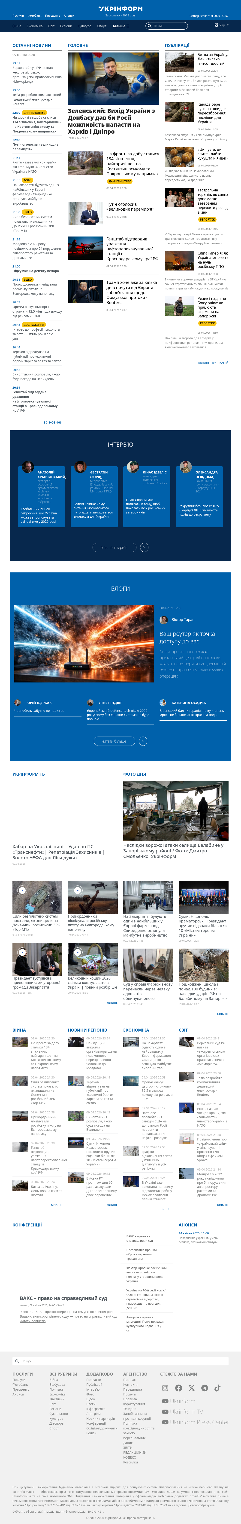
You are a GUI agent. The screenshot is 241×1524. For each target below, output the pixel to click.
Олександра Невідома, (207, 474)
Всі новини (53, 422)
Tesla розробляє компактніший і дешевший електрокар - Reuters (36, 99)
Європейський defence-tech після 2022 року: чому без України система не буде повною (118, 715)
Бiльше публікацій (213, 363)
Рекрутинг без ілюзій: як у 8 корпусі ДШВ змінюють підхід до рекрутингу (199, 510)
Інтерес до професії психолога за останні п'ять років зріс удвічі (36, 334)
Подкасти (93, 1379)
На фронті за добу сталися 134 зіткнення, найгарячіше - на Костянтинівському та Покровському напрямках (36, 124)
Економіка (35, 26)
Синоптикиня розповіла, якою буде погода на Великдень (36, 376)
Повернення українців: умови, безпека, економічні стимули (199, 1240)
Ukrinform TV (182, 1412)
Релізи (91, 1433)
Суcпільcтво (58, 1413)
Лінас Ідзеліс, (155, 472)
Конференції (96, 1423)
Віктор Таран (183, 619)
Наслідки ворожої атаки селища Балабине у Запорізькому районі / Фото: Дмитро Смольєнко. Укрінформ (173, 850)
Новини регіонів (87, 1030)
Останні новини (31, 45)
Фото (90, 1394)
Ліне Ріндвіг (110, 702)
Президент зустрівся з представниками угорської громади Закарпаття (36, 982)
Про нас (129, 1379)
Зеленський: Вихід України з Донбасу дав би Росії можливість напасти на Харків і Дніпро (111, 121)
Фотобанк (35, 16)
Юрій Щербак (39, 702)
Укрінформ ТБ (28, 774)
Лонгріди (93, 1413)
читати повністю (32, 1321)
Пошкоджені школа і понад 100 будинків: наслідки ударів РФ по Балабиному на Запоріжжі (204, 991)
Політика (56, 1389)
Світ (51, 26)
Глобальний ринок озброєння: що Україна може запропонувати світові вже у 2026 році (39, 515)
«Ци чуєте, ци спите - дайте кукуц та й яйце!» (213, 154)
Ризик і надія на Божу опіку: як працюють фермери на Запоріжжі (212, 307)
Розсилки (130, 1462)
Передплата (132, 1389)
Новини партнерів (100, 1418)
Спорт (101, 26)
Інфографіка (95, 1409)
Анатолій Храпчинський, (52, 474)
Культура (85, 26)
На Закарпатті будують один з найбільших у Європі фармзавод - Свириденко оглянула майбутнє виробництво (35, 194)
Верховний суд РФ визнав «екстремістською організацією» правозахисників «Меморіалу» (37, 74)
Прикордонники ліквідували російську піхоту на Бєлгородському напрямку (34, 289)
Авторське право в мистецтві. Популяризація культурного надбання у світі (145, 1323)
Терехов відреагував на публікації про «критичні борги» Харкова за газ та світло (36, 356)
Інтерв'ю (92, 1389)
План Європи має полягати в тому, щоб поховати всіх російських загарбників (145, 506)
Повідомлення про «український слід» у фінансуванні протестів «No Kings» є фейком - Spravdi (212, 1149)
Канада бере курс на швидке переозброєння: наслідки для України (212, 113)
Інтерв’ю (120, 444)
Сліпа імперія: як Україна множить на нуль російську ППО (213, 260)
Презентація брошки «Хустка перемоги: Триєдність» (141, 1254)
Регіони (66, 26)
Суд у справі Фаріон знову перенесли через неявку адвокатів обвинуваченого (147, 991)
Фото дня (134, 774)
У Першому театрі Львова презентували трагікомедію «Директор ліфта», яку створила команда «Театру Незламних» (194, 238)
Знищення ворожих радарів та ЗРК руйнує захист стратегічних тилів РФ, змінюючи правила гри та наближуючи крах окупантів (197, 283)
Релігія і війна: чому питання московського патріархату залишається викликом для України (93, 510)
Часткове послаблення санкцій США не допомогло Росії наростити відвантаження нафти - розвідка (155, 1125)
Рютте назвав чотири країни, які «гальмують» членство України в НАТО (34, 167)
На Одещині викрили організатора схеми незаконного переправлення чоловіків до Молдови (101, 1055)
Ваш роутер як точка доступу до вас (187, 637)
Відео (90, 1399)
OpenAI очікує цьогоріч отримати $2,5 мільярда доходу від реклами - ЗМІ (37, 311)
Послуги (18, 16)
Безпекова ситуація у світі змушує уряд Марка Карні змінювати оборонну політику (196, 137)
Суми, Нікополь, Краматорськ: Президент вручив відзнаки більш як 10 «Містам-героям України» (203, 926)
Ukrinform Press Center (195, 1422)
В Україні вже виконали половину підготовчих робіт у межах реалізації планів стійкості (157, 1190)
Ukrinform (178, 1401)
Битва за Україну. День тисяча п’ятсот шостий (213, 59)
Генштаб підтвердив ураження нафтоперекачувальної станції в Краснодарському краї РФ (35, 401)
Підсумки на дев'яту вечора (35, 271)
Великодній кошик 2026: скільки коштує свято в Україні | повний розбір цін (92, 982)
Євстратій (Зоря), (99, 474)
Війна (16, 26)
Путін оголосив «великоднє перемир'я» (130, 206)
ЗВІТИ (128, 1447)
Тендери (129, 1409)
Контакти (130, 1384)
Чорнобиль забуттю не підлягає (39, 711)
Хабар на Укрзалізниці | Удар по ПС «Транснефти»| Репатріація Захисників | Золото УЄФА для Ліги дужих (58, 852)
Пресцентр (52, 16)
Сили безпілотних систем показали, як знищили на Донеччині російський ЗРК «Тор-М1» (33, 224)
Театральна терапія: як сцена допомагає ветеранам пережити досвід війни (213, 201)
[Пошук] (171, 25)
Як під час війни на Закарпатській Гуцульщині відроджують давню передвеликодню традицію (189, 175)
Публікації (177, 45)
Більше (112, 1003)
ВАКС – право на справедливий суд (139, 1238)
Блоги (120, 588)
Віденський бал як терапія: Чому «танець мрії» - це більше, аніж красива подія (192, 713)
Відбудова (57, 1384)
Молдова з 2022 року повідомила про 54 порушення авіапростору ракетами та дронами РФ (36, 251)
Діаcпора (56, 1423)
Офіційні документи (101, 1428)
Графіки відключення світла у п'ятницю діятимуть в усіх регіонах (157, 1160)
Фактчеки (56, 1399)
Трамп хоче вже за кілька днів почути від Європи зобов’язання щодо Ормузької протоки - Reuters (131, 292)
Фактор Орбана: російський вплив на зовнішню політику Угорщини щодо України (146, 1274)
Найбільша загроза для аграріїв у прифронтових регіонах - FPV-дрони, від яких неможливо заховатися (194, 342)
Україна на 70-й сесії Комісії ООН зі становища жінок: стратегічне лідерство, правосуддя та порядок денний (146, 1299)
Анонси (69, 16)
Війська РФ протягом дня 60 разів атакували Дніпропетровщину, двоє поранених (101, 1186)
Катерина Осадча (189, 702)
